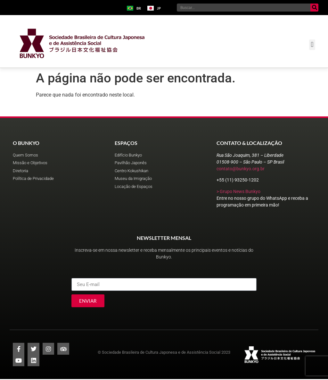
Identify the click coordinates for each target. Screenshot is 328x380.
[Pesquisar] (314, 8)
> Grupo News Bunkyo (238, 191)
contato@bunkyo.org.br (241, 168)
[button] (312, 44)
